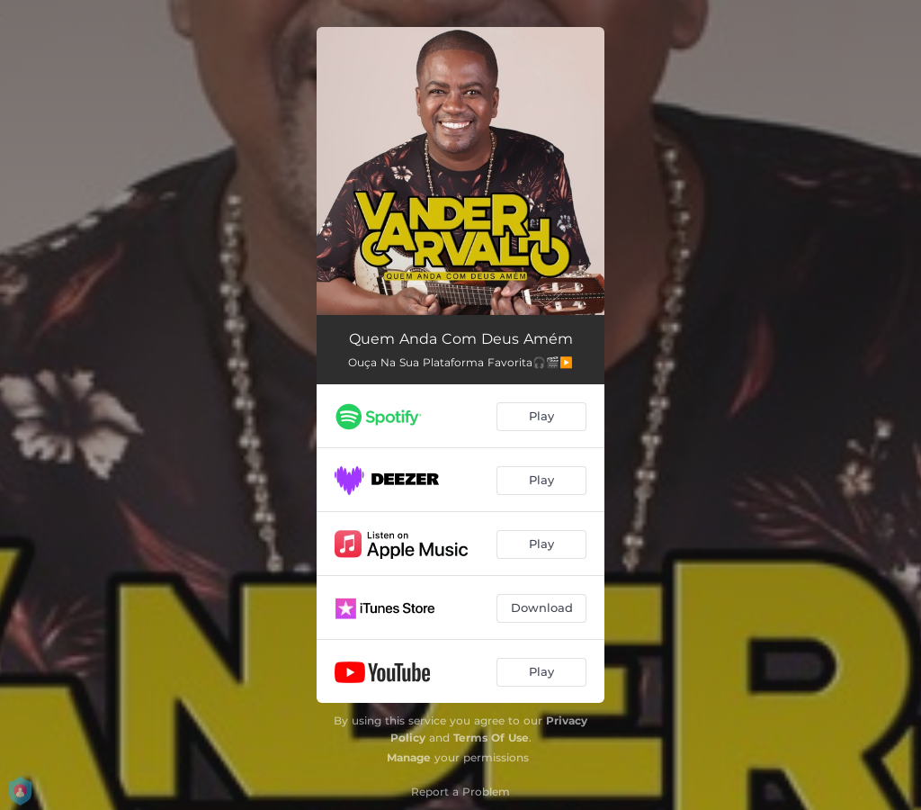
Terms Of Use (491, 737)
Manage (409, 757)
